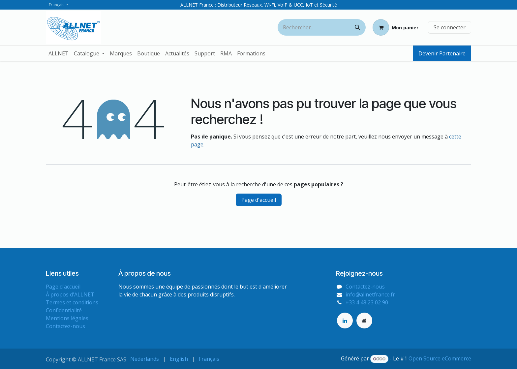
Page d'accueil (258, 199)
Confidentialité (64, 310)
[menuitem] (58, 53)
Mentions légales (67, 318)
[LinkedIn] (345, 320)
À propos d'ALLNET (70, 294)
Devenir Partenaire (442, 53)
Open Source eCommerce (440, 358)
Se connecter (450, 27)
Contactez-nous (65, 326)
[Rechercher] (357, 27)
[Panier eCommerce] (395, 27)
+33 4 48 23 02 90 (367, 302)
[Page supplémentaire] (364, 320)
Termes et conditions (72, 302)
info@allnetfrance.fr (370, 294)
